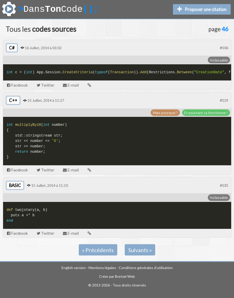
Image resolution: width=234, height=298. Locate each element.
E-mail (71, 85)
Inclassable (219, 60)
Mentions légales (102, 267)
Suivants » (140, 250)
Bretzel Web (125, 276)
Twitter (45, 85)
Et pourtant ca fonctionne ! (206, 112)
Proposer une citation (201, 9)
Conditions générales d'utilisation (146, 267)
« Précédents (98, 250)
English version (74, 267)
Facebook (17, 85)
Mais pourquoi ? (165, 112)
